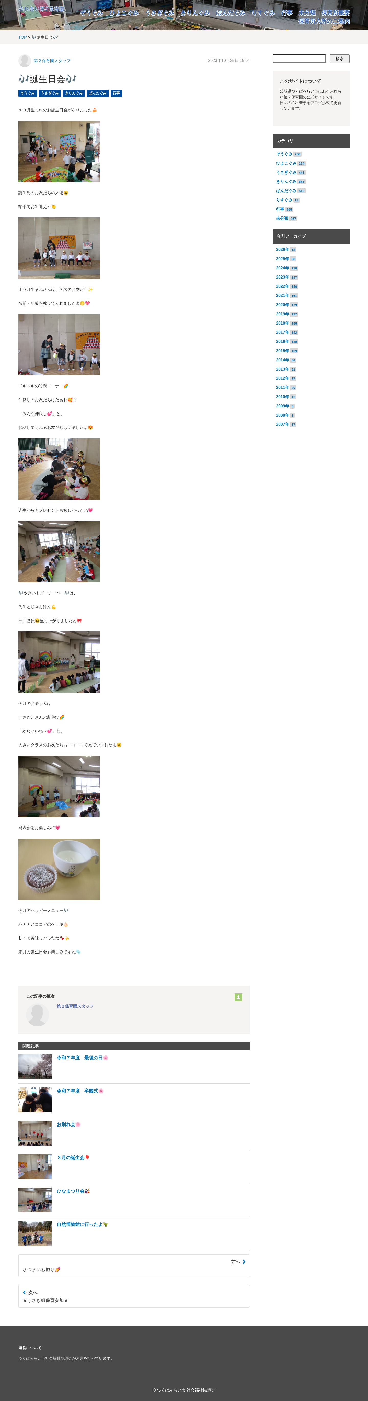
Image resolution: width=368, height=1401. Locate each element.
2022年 (282, 286)
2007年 (282, 424)
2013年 (282, 369)
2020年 (282, 305)
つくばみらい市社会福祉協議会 (45, 1358)
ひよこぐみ (124, 12)
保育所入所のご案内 (324, 21)
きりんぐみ (195, 12)
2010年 (282, 397)
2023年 (282, 277)
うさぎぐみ (159, 12)
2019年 (282, 314)
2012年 (282, 378)
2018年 (282, 323)
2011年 (282, 387)
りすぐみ (263, 12)
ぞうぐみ (91, 12)
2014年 (282, 360)
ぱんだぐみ (230, 12)
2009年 (282, 406)
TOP (22, 37)
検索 (340, 58)
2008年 (282, 415)
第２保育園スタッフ (52, 61)
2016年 (282, 341)
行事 (286, 12)
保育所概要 (335, 12)
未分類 (306, 12)
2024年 (282, 268)
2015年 (282, 351)
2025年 (282, 259)
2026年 (282, 249)
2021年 (282, 295)
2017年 (282, 332)
